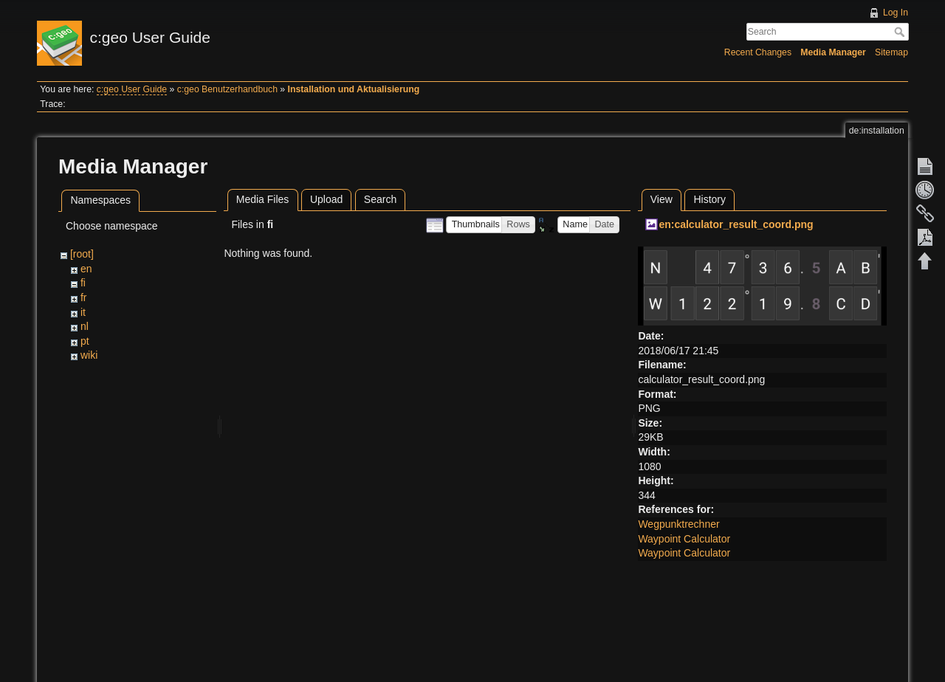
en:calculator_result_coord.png (736, 224)
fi (83, 283)
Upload (326, 199)
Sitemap (891, 52)
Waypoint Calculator (684, 539)
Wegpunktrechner (678, 524)
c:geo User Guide (132, 89)
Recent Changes (757, 52)
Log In (895, 12)
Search (901, 32)
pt (84, 341)
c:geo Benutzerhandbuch (227, 89)
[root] (82, 254)
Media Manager (833, 52)
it (83, 312)
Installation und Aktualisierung (354, 89)
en (86, 269)
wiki (88, 355)
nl (84, 326)
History (709, 199)
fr (83, 297)
